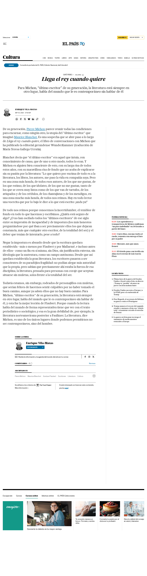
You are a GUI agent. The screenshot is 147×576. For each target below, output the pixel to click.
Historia (83, 58)
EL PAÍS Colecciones (66, 496)
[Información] (83, 75)
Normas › (92, 363)
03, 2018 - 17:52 (23, 113)
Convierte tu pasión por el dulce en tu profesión (109, 520)
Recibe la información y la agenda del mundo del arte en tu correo (43, 357)
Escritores (62, 376)
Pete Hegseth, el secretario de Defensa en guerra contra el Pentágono (129, 300)
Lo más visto (117, 273)
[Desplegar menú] (5, 44)
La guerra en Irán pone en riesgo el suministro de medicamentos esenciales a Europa (127, 319)
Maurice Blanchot (34, 376)
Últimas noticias (138, 58)
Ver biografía (35, 347)
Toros (120, 58)
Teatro (57, 58)
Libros (64, 58)
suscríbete (122, 37)
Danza (76, 58)
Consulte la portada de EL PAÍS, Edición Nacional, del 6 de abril (44, 65)
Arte (70, 58)
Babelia (127, 58)
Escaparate (7, 496)
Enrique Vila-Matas (26, 109)
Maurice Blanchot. (26, 137)
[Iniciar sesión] (136, 37)
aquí (66, 388)
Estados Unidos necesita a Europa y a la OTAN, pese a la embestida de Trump (128, 292)
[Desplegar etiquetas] (94, 376)
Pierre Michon (36, 129)
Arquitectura (93, 58)
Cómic (102, 58)
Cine (44, 58)
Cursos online (32, 496)
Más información (22, 388)
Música (50, 58)
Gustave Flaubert (49, 376)
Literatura (71, 376)
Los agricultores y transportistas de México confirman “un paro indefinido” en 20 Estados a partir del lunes (128, 225)
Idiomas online (48, 496)
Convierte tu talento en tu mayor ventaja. (44, 529)
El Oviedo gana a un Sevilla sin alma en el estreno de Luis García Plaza (128, 253)
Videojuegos (111, 58)
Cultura (11, 57)
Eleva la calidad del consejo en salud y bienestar (134, 520)
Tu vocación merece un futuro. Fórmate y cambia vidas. (85, 521)
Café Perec (67, 75)
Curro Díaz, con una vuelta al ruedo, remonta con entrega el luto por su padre (127, 236)
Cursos (19, 496)
